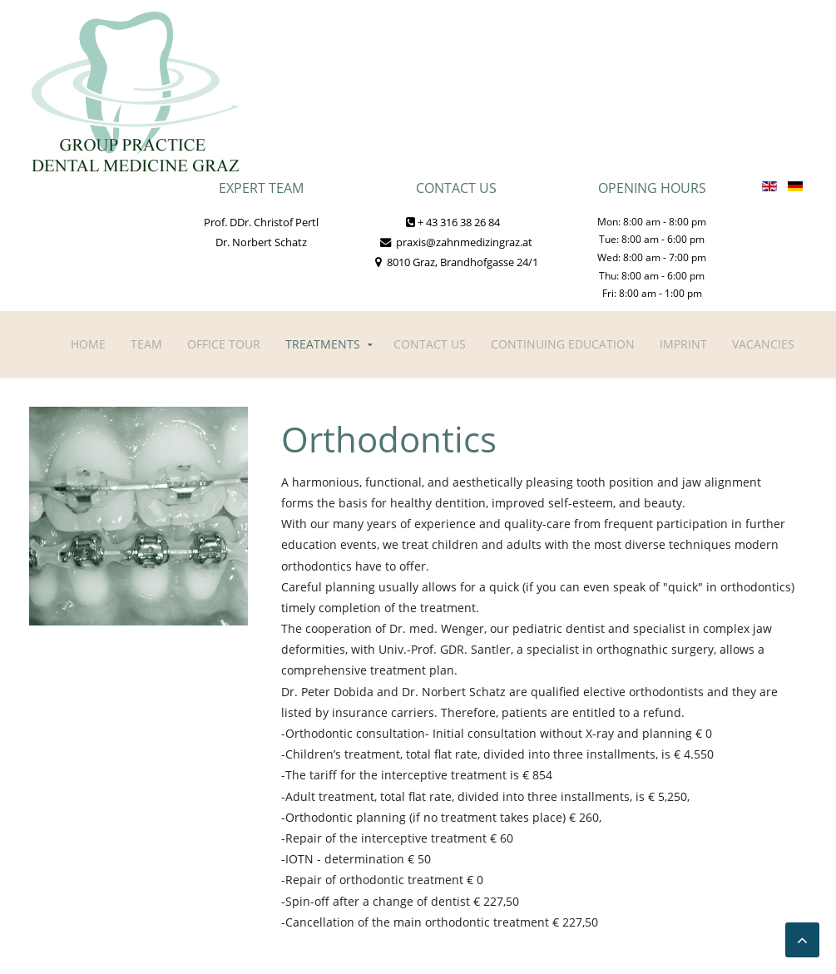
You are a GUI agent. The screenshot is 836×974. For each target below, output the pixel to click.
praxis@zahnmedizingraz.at (456, 242)
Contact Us (429, 344)
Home (88, 344)
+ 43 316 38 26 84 (453, 222)
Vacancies (763, 344)
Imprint (683, 344)
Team (146, 344)
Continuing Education (563, 344)
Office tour (223, 344)
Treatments (322, 344)
